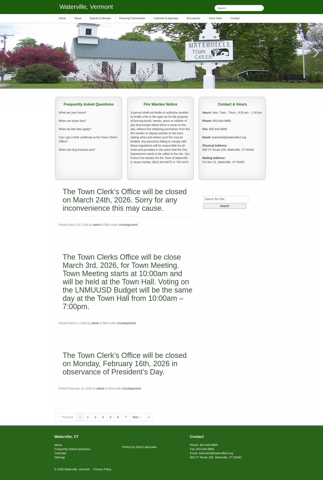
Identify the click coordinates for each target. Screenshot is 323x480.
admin (97, 224)
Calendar (60, 453)
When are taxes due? (72, 120)
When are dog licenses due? (77, 149)
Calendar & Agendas (166, 18)
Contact (235, 18)
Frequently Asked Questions (72, 449)
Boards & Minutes (100, 18)
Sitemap (59, 457)
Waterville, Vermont (86, 6)
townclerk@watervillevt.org (229, 137)
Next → (137, 417)
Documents (193, 18)
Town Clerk (215, 18)
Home (62, 18)
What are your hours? (73, 112)
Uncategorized (128, 224)
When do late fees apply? (75, 129)
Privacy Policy (102, 469)
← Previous (66, 417)
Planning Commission (132, 18)
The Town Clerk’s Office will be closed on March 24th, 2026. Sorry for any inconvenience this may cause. (125, 199)
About (58, 445)
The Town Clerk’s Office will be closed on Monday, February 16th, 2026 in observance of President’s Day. (125, 363)
